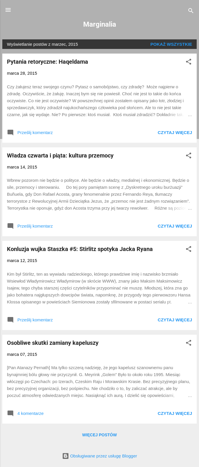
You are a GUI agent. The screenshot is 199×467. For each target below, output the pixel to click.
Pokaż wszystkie (171, 44)
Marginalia (99, 24)
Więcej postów (99, 435)
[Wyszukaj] (190, 12)
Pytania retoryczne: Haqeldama (47, 61)
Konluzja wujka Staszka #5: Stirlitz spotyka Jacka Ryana (80, 249)
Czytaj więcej (175, 132)
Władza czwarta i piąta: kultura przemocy (60, 155)
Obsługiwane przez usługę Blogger (99, 455)
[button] (188, 62)
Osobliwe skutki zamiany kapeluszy (52, 342)
